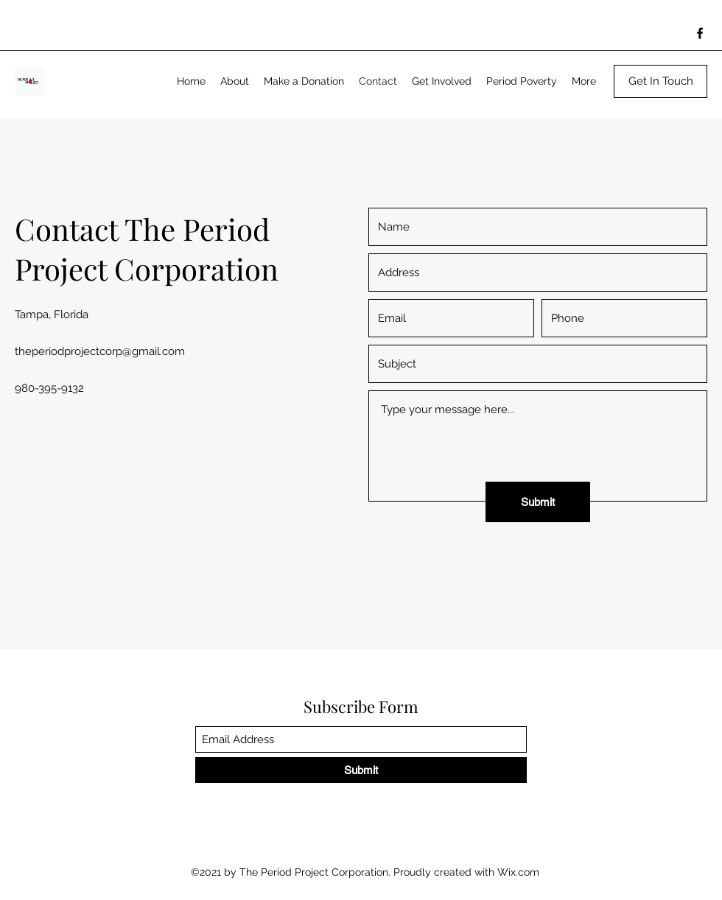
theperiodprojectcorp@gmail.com (100, 351)
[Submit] (538, 502)
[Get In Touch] (660, 81)
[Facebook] (700, 33)
